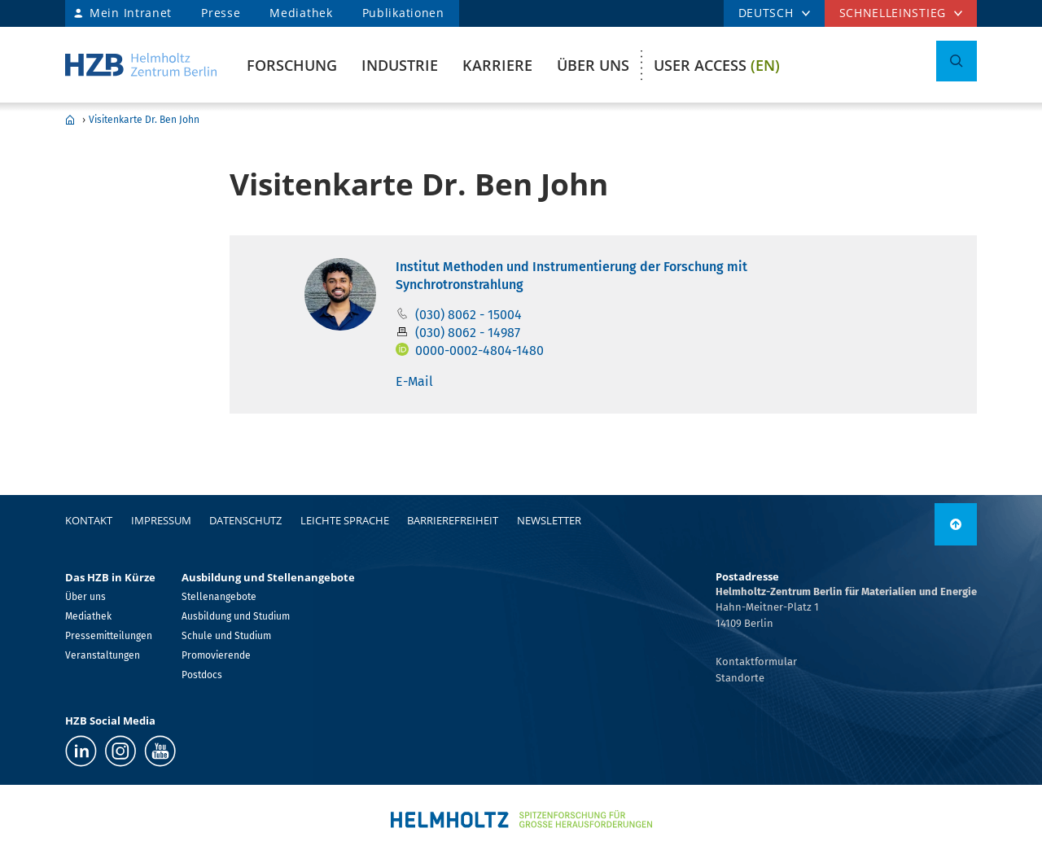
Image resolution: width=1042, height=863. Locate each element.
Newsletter (549, 520)
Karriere (497, 65)
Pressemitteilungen (108, 636)
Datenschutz (245, 520)
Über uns (593, 65)
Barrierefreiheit (452, 520)
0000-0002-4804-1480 (479, 350)
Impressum (161, 520)
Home (70, 119)
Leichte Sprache (344, 520)
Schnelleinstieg (893, 12)
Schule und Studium (226, 636)
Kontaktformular (756, 661)
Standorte (740, 678)
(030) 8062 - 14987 (467, 332)
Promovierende (216, 655)
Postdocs (202, 675)
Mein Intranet (131, 12)
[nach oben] (956, 524)
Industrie (399, 65)
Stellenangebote (219, 596)
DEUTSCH (766, 12)
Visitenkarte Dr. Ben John (144, 119)
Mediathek (300, 12)
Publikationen (403, 12)
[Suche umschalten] (956, 61)
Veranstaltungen (102, 655)
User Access (717, 65)
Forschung (292, 65)
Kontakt (88, 520)
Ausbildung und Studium (236, 616)
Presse (220, 12)
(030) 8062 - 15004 (468, 314)
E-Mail (414, 381)
